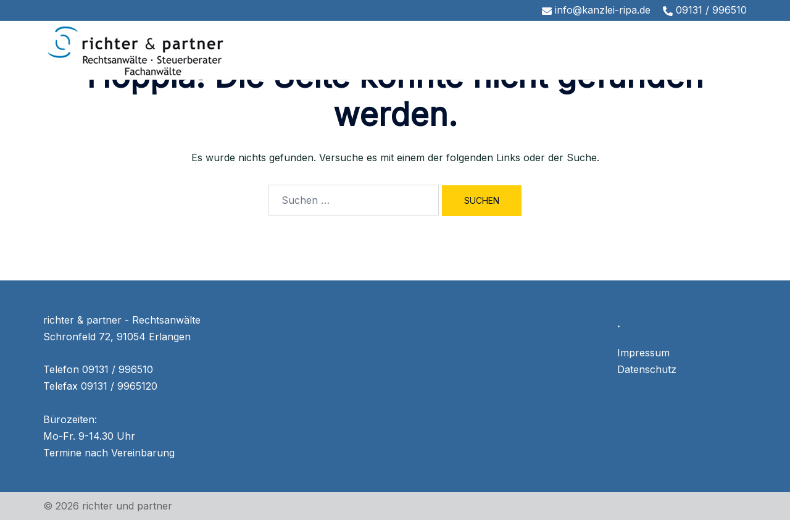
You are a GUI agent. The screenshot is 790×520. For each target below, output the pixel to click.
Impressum (643, 352)
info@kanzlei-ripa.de (596, 10)
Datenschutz (646, 369)
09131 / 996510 (705, 10)
